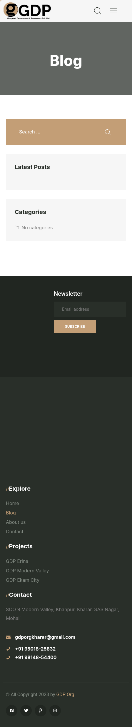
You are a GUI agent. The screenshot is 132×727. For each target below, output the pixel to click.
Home (12, 503)
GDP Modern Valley (27, 571)
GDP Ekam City (22, 580)
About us (16, 522)
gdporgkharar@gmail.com (45, 637)
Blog (11, 513)
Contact (14, 531)
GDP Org (65, 694)
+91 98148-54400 (36, 657)
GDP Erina (17, 561)
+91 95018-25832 (35, 649)
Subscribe (75, 326)
